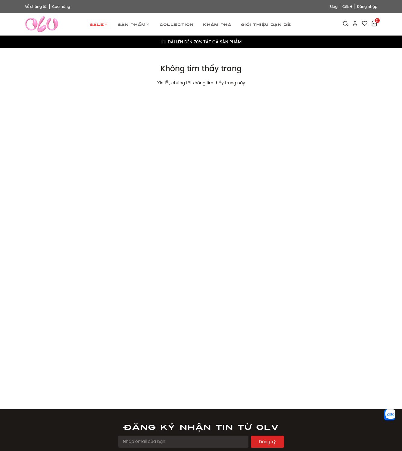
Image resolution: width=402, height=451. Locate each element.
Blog (333, 6)
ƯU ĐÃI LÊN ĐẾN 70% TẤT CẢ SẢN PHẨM (201, 42)
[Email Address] (183, 442)
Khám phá (217, 24)
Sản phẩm (134, 24)
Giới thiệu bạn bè (266, 24)
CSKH (347, 6)
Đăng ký (267, 442)
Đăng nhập (367, 6)
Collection (177, 24)
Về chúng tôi (36, 6)
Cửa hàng (61, 6)
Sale (99, 24)
